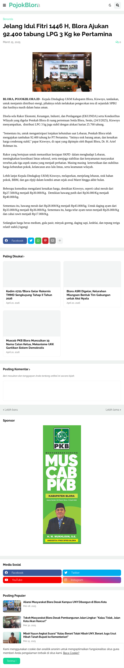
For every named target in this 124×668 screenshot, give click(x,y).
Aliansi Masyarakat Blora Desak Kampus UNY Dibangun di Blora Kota (65, 602)
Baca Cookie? (71, 653)
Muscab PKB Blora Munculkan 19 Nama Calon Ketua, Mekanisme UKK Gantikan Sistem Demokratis (30, 344)
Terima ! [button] (11, 660)
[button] (4, 5)
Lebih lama (112, 409)
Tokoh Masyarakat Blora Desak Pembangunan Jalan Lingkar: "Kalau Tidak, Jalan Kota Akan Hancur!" (71, 619)
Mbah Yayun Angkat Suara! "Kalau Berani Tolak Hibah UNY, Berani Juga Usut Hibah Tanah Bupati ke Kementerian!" (69, 635)
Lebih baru (11, 409)
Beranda (8, 19)
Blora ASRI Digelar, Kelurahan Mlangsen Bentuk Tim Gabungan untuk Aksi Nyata (88, 295)
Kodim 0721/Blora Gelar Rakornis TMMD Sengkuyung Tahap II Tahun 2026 (29, 295)
